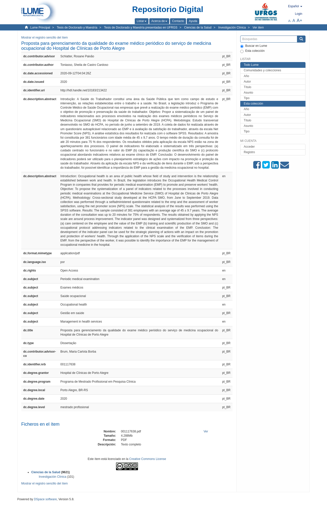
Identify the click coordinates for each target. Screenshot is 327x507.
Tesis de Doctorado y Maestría (77, 27)
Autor (247, 81)
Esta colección (252, 51)
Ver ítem (258, 27)
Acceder (249, 146)
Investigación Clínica (232, 27)
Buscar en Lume (253, 46)
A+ (299, 20)
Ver (206, 431)
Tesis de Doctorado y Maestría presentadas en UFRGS (140, 27)
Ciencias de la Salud (198, 27)
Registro (249, 152)
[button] (141, 21)
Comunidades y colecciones (262, 70)
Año (246, 76)
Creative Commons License (147, 459)
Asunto (248, 92)
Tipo (247, 98)
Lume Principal (40, 27)
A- (290, 21)
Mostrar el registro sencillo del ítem (44, 37)
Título (247, 87)
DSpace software (45, 499)
